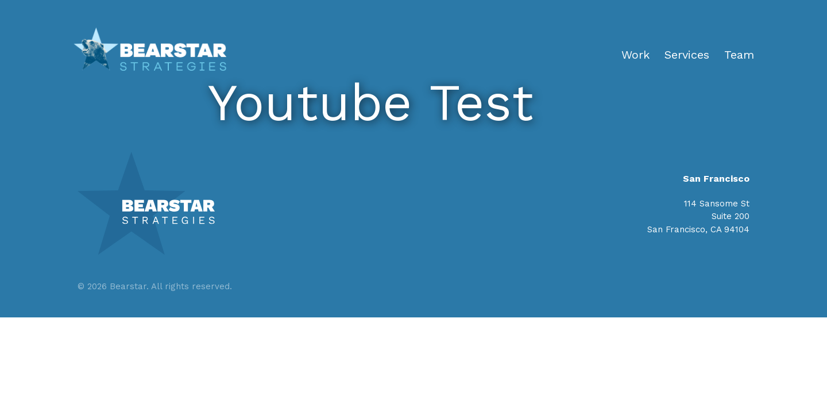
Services (686, 55)
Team (739, 55)
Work (635, 55)
